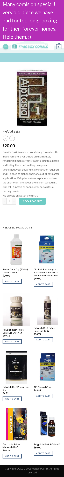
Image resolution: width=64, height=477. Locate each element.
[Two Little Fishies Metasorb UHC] (16, 424)
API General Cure (42, 387)
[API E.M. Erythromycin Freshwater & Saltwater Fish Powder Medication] (47, 249)
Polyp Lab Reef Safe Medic (47, 444)
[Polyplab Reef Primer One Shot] (16, 367)
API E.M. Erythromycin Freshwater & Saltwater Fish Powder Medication (46, 272)
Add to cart (32, 201)
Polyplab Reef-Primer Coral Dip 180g (44, 329)
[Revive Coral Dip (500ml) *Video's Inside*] (16, 249)
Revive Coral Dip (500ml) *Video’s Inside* (15, 271)
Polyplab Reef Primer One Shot (16, 388)
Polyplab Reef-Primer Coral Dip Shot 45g (13, 331)
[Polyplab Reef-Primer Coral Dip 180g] (47, 309)
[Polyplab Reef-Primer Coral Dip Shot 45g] (16, 309)
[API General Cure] (47, 367)
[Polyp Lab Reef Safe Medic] (47, 424)
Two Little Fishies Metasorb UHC (11, 446)
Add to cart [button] (12, 281)
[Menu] (5, 47)
